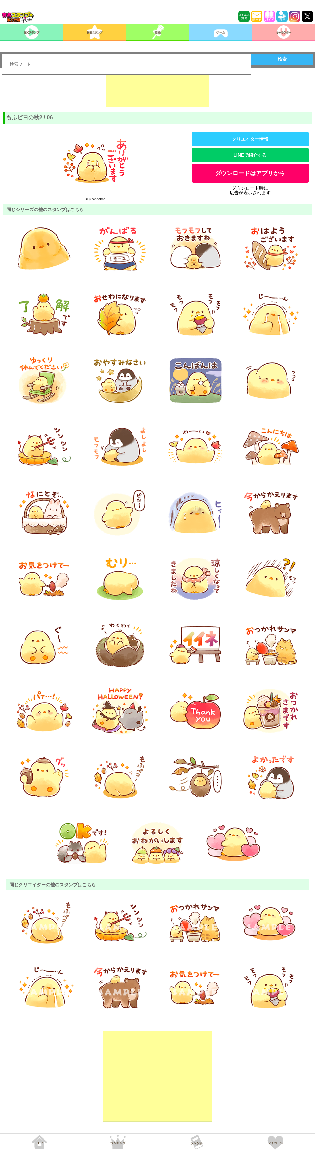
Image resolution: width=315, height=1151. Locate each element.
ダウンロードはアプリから (250, 173)
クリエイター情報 (250, 139)
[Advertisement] (157, 91)
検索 (282, 59)
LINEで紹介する (250, 155)
